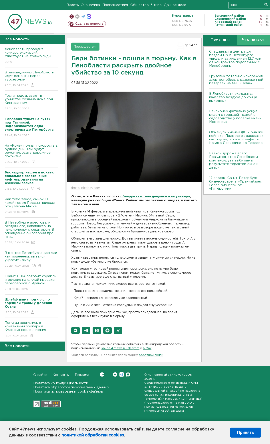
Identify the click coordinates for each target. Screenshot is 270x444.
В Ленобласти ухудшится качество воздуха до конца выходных (233, 97)
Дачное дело (175, 5)
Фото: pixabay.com (85, 188)
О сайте (40, 374)
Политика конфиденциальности (60, 383)
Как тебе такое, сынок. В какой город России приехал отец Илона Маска (31, 206)
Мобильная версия (71, 16)
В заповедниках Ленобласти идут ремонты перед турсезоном (31, 79)
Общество (139, 5)
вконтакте (77, 16)
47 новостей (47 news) (165, 375)
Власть (73, 5)
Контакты (61, 374)
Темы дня (220, 39)
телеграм (83, 16)
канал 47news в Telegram (120, 348)
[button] (75, 330)
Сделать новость (89, 23)
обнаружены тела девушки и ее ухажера (155, 196)
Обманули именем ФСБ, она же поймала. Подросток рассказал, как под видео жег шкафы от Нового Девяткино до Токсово (236, 137)
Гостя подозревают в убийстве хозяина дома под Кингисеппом (31, 102)
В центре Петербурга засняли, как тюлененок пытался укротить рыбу (31, 259)
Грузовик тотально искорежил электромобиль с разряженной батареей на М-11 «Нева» (236, 80)
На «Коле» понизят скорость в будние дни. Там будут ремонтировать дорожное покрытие (31, 154)
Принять (245, 432)
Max (128, 374)
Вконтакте (102, 374)
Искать (266, 4)
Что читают (253, 39)
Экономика (90, 5)
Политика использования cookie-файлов (68, 391)
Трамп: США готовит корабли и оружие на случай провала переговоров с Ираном (31, 283)
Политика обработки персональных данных (71, 387)
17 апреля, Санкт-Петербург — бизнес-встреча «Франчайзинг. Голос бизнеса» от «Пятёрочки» (235, 183)
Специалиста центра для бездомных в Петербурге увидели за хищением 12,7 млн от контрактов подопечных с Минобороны (235, 58)
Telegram (121, 374)
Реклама (82, 374)
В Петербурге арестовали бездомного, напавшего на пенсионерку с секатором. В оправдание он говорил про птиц (31, 232)
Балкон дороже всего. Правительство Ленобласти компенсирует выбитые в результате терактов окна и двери (233, 160)
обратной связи (151, 355)
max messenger (89, 16)
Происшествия (115, 5)
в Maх (147, 348)
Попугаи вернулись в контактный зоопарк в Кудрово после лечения (31, 329)
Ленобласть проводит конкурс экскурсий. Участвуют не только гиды (31, 56)
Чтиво (156, 5)
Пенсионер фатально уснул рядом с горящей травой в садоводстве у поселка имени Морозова (235, 116)
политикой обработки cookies (93, 435)
